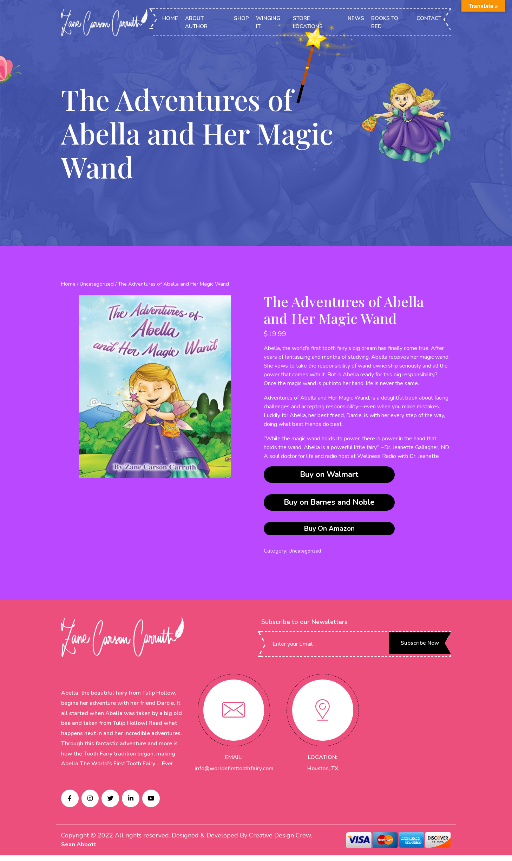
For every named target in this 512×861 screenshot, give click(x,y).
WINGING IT (268, 22)
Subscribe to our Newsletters (304, 624)
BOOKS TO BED (384, 22)
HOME (171, 18)
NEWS (356, 18)
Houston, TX (323, 770)
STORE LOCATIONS (308, 22)
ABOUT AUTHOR (197, 22)
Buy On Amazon (329, 529)
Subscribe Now (414, 646)
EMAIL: (234, 759)
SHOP (241, 18)
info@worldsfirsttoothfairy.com (235, 770)
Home (68, 283)
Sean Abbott (80, 850)
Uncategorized (96, 283)
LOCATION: (322, 759)
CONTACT (428, 18)
